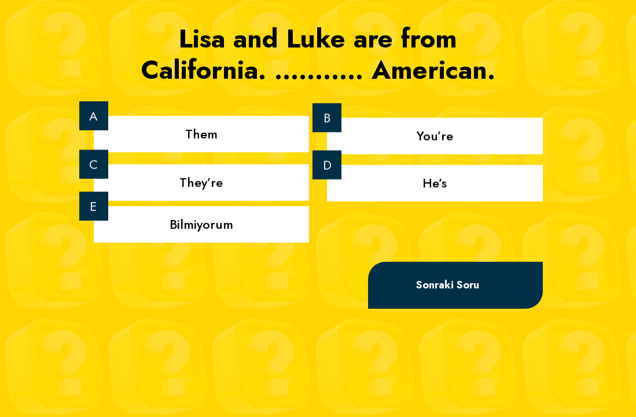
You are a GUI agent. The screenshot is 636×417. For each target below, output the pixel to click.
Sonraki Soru (447, 284)
